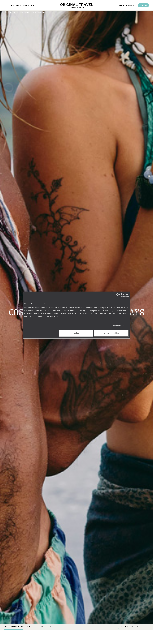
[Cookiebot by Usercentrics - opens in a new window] (118, 295)
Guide (43, 627)
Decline (76, 333)
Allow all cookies (111, 333)
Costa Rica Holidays (13, 627)
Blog (51, 627)
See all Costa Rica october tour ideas (133, 627)
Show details (118, 325)
